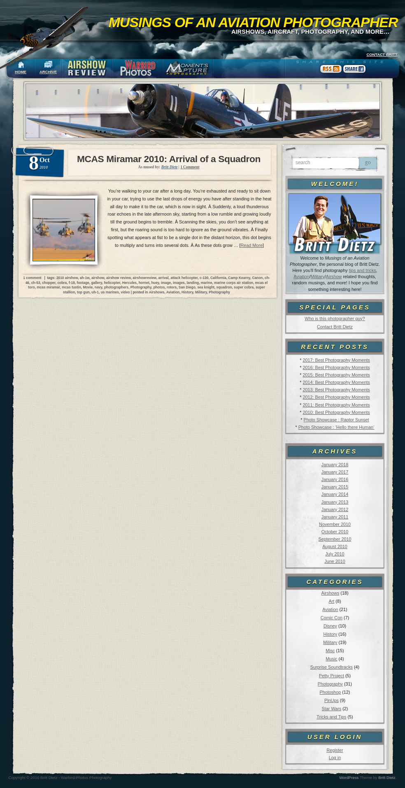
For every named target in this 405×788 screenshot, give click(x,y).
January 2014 (334, 494)
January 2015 (334, 486)
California (218, 278)
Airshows (330, 592)
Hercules (129, 283)
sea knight (205, 287)
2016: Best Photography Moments (336, 367)
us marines (110, 292)
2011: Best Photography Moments (336, 404)
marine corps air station (233, 283)
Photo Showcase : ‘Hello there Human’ (336, 427)
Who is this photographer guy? (335, 318)
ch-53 (35, 283)
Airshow (334, 276)
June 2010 (334, 561)
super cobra (244, 287)
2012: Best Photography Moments (336, 397)
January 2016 (334, 479)
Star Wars (332, 708)
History (331, 634)
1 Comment (189, 167)
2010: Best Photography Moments (336, 412)
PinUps (331, 700)
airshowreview (144, 278)
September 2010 (335, 539)
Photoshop (330, 692)
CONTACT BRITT (381, 55)
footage (83, 283)
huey (155, 283)
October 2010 (334, 531)
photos (159, 287)
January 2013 (334, 502)
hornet (144, 283)
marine (206, 283)
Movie (88, 287)
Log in (335, 757)
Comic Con (331, 617)
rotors (172, 287)
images (179, 283)
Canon (257, 278)
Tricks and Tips (331, 716)
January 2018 (334, 464)
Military (318, 276)
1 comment (32, 278)
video (125, 292)
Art (332, 601)
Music (331, 658)
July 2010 (334, 553)
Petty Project (331, 675)
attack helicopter (184, 278)
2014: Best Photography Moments (336, 382)
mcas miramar (48, 287)
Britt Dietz (387, 777)
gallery (96, 283)
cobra (62, 283)
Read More (252, 245)
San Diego (187, 287)
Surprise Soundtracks (331, 667)
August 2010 (334, 546)
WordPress (348, 777)
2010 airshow (67, 278)
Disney (330, 625)
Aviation (301, 276)
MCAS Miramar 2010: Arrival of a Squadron (169, 158)
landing (192, 283)
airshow (97, 278)
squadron (224, 287)
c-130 (204, 278)
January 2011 (334, 516)
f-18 (72, 283)
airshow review (118, 278)
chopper (49, 283)
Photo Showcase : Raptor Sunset (336, 419)
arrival (163, 278)
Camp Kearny (239, 278)
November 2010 (335, 524)
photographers (116, 287)
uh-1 (95, 292)
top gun (83, 292)
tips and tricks (362, 270)
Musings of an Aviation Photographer (253, 22)
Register (334, 750)
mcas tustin (71, 287)
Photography (330, 683)
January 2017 (334, 472)
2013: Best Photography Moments (336, 389)
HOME (20, 72)
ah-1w (84, 278)
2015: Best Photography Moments (336, 374)
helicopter (112, 283)
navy (98, 287)
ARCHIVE (48, 72)
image (166, 283)
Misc (330, 650)
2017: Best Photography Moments (336, 360)
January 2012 (334, 509)
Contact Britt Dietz (335, 326)
